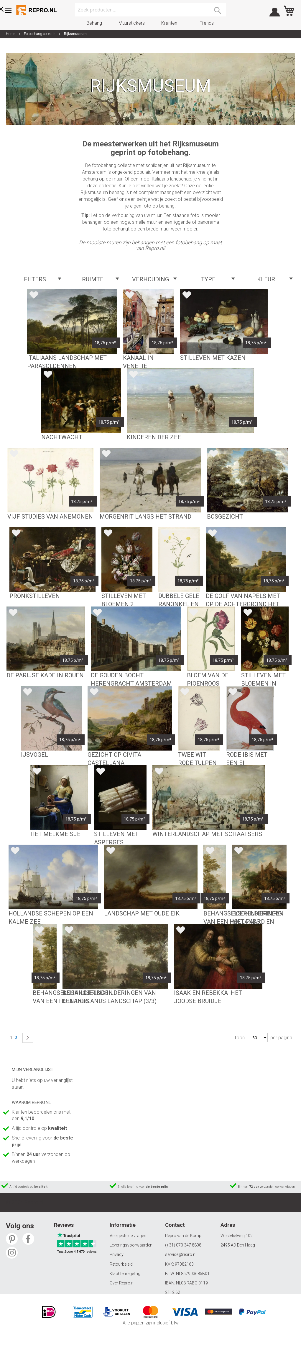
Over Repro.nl (122, 1283)
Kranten (169, 23)
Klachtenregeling (125, 1273)
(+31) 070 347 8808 (183, 1245)
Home (11, 34)
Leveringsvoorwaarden (131, 1245)
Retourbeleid (121, 1264)
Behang (94, 23)
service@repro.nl (180, 1254)
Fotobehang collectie (40, 34)
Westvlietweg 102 (237, 1235)
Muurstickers (132, 23)
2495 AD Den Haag (238, 1245)
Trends (207, 23)
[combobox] (150, 9)
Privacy (117, 1254)
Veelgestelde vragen (128, 1235)
